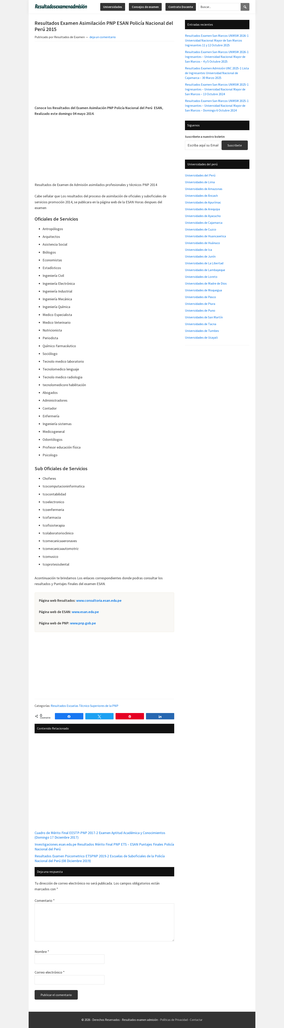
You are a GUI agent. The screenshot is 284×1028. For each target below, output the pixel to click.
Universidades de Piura (200, 304)
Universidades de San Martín (204, 317)
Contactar (196, 1020)
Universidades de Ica (198, 250)
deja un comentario (102, 37)
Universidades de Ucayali (201, 337)
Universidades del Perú (200, 175)
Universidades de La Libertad (204, 263)
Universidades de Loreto (201, 277)
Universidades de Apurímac (203, 202)
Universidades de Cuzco (200, 229)
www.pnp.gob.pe (83, 623)
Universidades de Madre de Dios (206, 283)
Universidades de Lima (200, 182)
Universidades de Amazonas (203, 189)
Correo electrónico (50, 972)
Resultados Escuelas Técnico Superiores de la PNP (84, 706)
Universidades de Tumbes (202, 331)
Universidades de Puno (200, 310)
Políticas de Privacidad (174, 1020)
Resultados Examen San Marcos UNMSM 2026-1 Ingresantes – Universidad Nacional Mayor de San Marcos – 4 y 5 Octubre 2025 (217, 56)
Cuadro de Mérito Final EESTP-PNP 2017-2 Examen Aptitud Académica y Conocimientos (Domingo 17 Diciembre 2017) (100, 835)
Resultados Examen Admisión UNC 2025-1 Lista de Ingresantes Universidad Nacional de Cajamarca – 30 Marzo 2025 (217, 73)
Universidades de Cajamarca (203, 223)
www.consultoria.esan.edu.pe (99, 600)
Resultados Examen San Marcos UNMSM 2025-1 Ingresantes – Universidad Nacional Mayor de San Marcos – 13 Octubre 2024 (217, 89)
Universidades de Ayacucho (203, 216)
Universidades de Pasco (200, 297)
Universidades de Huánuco (202, 243)
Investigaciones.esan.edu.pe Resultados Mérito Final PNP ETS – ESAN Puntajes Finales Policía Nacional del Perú (104, 846)
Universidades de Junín (200, 256)
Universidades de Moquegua (203, 290)
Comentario (45, 900)
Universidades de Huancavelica (205, 236)
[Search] (245, 7)
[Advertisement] (104, 74)
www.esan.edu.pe (85, 611)
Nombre (42, 951)
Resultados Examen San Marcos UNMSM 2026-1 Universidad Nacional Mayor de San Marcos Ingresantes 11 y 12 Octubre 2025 (217, 40)
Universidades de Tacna (200, 324)
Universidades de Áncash (201, 196)
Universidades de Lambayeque (205, 270)
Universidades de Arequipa (202, 209)
